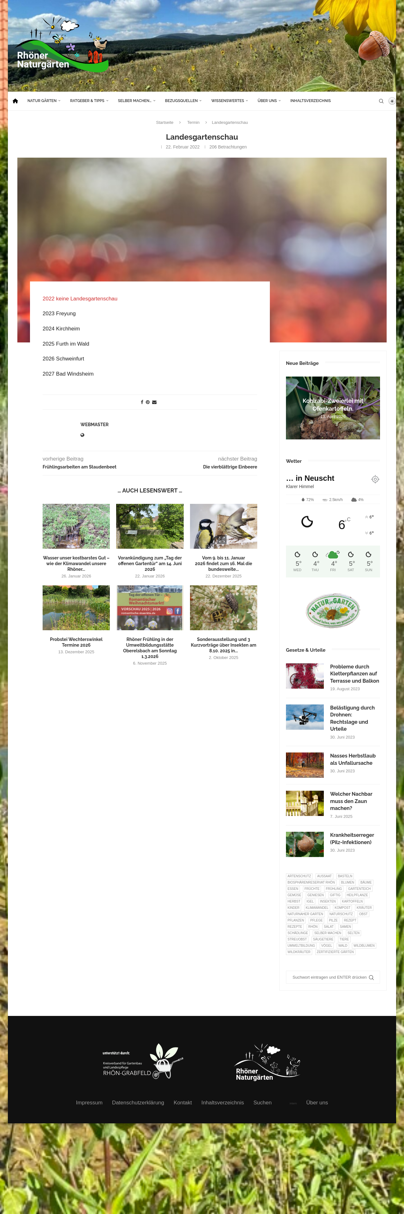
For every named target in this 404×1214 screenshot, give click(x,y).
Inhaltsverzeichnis (310, 101)
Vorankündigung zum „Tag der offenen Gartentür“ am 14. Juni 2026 (150, 563)
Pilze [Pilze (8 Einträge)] (333, 920)
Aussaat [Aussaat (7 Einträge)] (324, 876)
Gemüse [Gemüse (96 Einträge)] (294, 895)
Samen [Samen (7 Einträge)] (345, 926)
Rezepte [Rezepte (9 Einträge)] (295, 926)
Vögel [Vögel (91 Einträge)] (326, 945)
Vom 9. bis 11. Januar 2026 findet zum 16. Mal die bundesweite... (223, 563)
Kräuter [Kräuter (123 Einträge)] (364, 907)
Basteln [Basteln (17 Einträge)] (345, 876)
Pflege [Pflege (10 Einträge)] (316, 920)
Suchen (262, 1103)
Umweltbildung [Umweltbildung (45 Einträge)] (301, 945)
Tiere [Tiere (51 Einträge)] (344, 939)
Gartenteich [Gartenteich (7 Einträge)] (359, 889)
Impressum (89, 1103)
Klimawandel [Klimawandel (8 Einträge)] (317, 907)
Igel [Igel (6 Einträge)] (310, 901)
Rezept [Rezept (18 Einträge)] (350, 920)
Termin (193, 122)
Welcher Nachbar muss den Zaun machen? (351, 801)
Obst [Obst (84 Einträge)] (363, 914)
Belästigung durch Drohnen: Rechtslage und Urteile (352, 718)
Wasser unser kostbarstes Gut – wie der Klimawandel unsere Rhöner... (76, 563)
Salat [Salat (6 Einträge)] (329, 926)
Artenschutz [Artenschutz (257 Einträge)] (299, 876)
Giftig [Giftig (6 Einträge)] (335, 895)
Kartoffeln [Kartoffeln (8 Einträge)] (352, 901)
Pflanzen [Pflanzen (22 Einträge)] (296, 920)
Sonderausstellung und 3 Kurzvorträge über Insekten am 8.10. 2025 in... (223, 645)
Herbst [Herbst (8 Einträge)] (294, 901)
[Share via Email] (154, 401)
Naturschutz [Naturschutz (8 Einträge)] (341, 914)
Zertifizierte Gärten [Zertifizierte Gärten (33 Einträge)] (335, 952)
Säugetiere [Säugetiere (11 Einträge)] (323, 939)
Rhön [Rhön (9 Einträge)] (313, 926)
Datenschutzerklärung (138, 1103)
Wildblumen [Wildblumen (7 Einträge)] (364, 945)
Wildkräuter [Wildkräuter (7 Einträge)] (299, 952)
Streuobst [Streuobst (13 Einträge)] (297, 939)
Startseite (165, 122)
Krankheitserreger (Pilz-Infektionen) (352, 838)
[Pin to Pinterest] (148, 401)
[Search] (381, 101)
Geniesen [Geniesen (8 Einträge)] (315, 895)
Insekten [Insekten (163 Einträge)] (328, 901)
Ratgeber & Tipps (87, 101)
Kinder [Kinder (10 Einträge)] (294, 907)
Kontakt (183, 1103)
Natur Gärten (41, 101)
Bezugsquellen (181, 101)
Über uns (267, 101)
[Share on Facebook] (142, 401)
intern (293, 1103)
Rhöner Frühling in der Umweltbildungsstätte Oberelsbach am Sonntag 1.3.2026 (150, 648)
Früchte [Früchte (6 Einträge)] (312, 889)
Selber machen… (135, 101)
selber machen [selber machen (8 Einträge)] (328, 933)
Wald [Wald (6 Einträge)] (343, 945)
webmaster (94, 424)
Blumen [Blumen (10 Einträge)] (347, 882)
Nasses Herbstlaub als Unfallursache (353, 759)
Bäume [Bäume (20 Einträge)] (366, 882)
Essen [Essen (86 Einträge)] (293, 889)
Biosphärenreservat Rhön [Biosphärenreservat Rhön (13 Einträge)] (311, 882)
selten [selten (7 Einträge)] (353, 933)
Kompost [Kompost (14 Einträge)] (342, 907)
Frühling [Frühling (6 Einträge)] (334, 889)
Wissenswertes (227, 101)
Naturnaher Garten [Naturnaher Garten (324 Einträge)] (305, 914)
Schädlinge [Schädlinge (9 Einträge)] (298, 933)
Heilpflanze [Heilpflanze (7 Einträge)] (357, 895)
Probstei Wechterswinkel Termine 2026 (76, 642)
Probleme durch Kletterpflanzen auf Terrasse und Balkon (354, 674)
